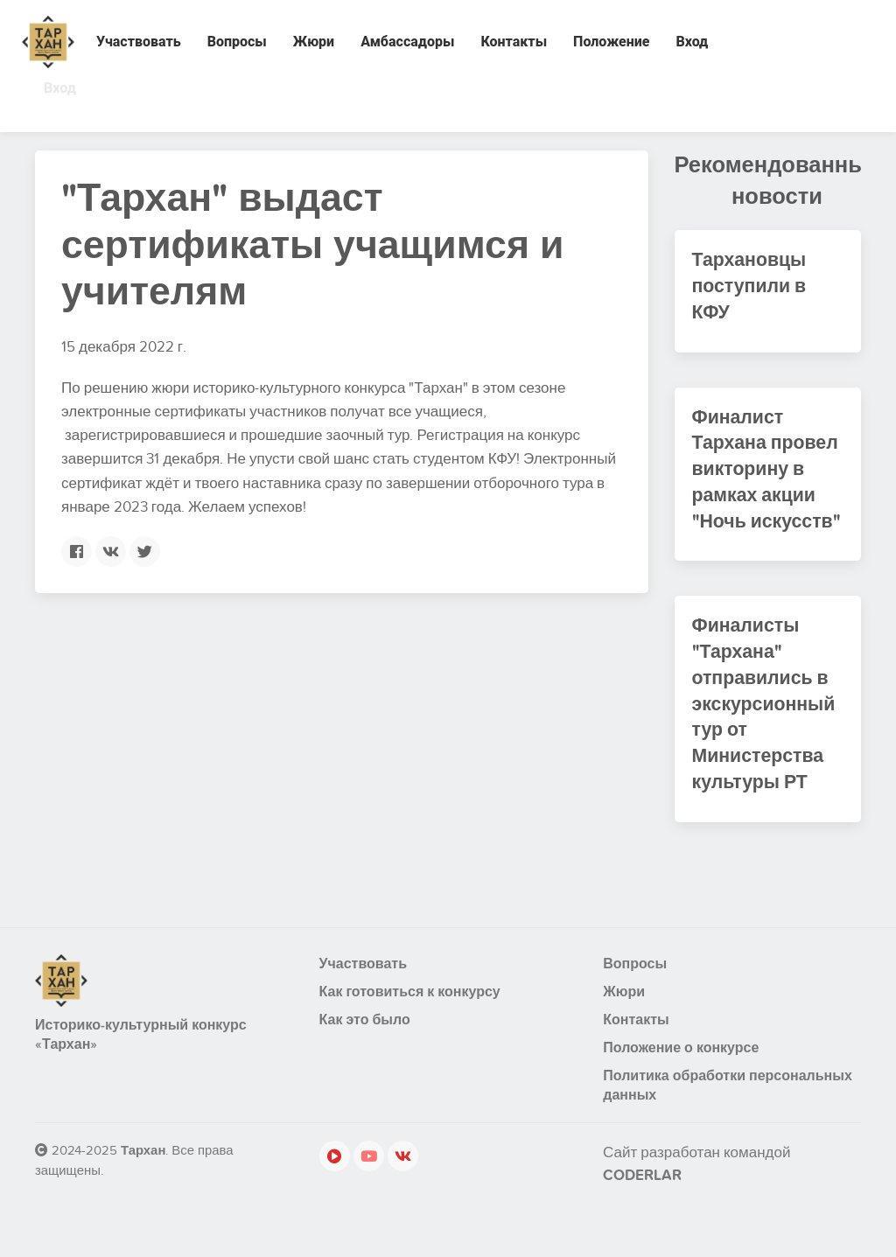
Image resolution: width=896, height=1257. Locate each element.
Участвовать (138, 42)
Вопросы (237, 42)
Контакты (513, 42)
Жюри (313, 42)
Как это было (364, 1037)
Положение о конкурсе (681, 1065)
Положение (611, 42)
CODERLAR (642, 1192)
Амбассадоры (407, 42)
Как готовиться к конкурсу (409, 1009)
